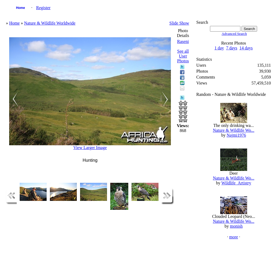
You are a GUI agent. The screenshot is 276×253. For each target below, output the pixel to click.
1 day (219, 48)
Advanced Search (234, 34)
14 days (246, 48)
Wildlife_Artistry (236, 183)
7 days (231, 48)
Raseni (183, 41)
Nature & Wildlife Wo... (233, 130)
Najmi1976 (236, 135)
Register (43, 7)
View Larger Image (90, 147)
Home (20, 8)
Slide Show (179, 23)
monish (236, 226)
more (233, 237)
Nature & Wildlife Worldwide (49, 23)
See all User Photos (183, 56)
